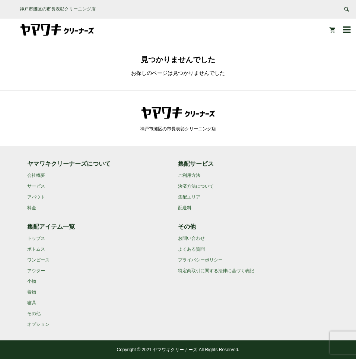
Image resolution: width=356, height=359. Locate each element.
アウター (36, 270)
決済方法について (196, 186)
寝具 (31, 302)
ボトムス (36, 249)
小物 (31, 281)
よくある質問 (191, 249)
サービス (36, 186)
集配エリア (189, 197)
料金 (31, 207)
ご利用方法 (189, 175)
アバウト (36, 197)
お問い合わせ (191, 238)
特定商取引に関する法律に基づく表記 (216, 270)
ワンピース (38, 260)
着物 (31, 292)
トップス (36, 238)
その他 (34, 313)
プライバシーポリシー (200, 260)
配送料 (184, 207)
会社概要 (36, 175)
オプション (38, 324)
